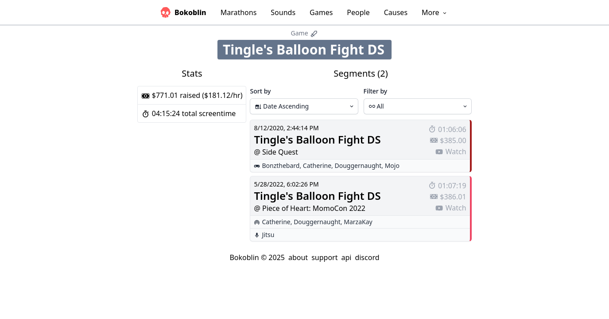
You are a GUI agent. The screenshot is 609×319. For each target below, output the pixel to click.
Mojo (392, 165)
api (346, 257)
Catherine (317, 165)
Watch (450, 151)
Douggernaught (358, 165)
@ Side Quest (276, 152)
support (324, 257)
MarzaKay (358, 222)
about (298, 257)
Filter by (376, 91)
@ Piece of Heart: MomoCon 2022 (309, 208)
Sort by (260, 91)
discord (367, 257)
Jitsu (268, 234)
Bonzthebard (280, 165)
